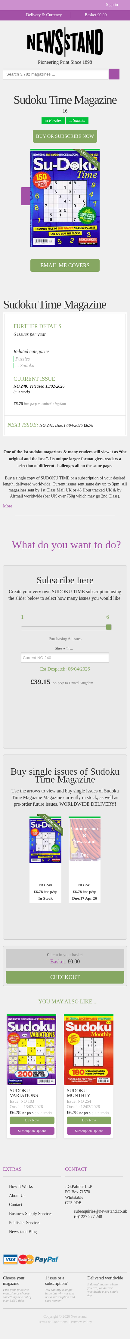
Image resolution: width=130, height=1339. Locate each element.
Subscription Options (32, 1131)
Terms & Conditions (52, 1322)
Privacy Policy (81, 1322)
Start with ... (64, 648)
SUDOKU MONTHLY (78, 1093)
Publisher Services (24, 1222)
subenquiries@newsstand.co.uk (100, 1211)
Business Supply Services (30, 1213)
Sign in (112, 4)
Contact (15, 1204)
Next (25, 196)
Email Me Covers (64, 265)
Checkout (65, 977)
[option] (65, 198)
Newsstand (79, 1316)
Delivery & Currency (44, 15)
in (53, 120)
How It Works (21, 1186)
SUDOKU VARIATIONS (24, 1093)
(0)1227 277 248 (88, 1216)
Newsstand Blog (23, 1231)
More (7, 506)
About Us (17, 1195)
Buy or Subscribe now (65, 136)
